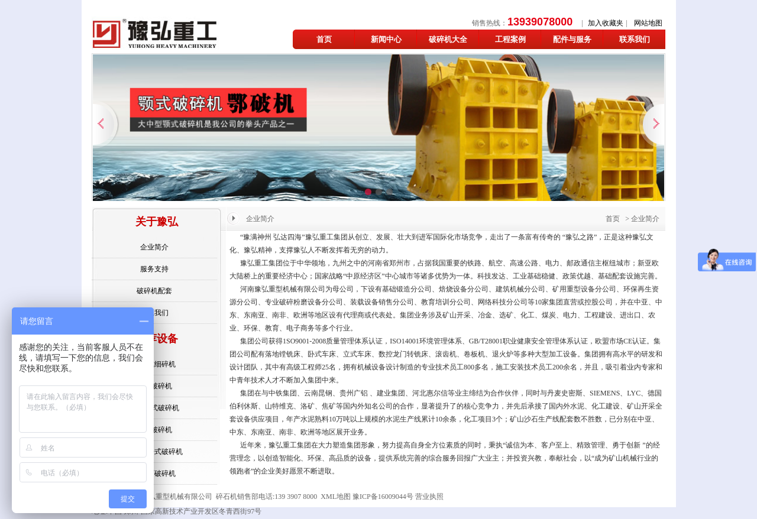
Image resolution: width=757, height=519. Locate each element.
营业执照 (429, 496)
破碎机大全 (448, 39)
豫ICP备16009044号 (382, 496)
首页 (324, 39)
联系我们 (634, 39)
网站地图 (648, 23)
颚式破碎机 (154, 430)
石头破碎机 (154, 386)
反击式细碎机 (154, 364)
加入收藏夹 (605, 23)
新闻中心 (386, 39)
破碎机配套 (154, 291)
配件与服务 (572, 39)
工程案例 (510, 39)
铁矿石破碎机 (154, 473)
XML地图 (336, 496)
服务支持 (154, 269)
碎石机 (226, 496)
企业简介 (154, 247)
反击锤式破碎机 (154, 408)
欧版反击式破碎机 (154, 451)
